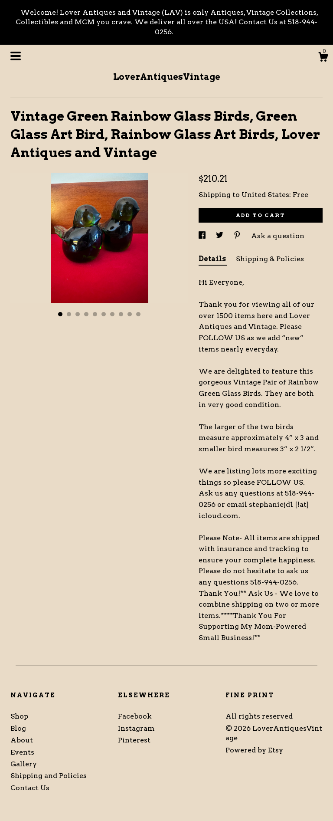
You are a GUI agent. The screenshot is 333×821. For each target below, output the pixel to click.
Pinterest (134, 740)
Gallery (23, 764)
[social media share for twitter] (220, 236)
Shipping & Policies (270, 259)
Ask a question (277, 236)
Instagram (136, 728)
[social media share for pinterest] (238, 236)
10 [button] (138, 314)
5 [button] (95, 314)
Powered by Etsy (254, 750)
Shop (19, 716)
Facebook (135, 716)
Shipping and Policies (48, 776)
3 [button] (77, 314)
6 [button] (103, 314)
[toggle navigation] (15, 56)
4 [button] (86, 314)
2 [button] (69, 314)
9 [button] (129, 314)
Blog (18, 728)
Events (22, 752)
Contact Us (29, 788)
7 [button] (112, 314)
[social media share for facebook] (203, 236)
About (21, 740)
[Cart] (323, 58)
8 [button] (121, 314)
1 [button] (60, 314)
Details (213, 259)
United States (265, 194)
